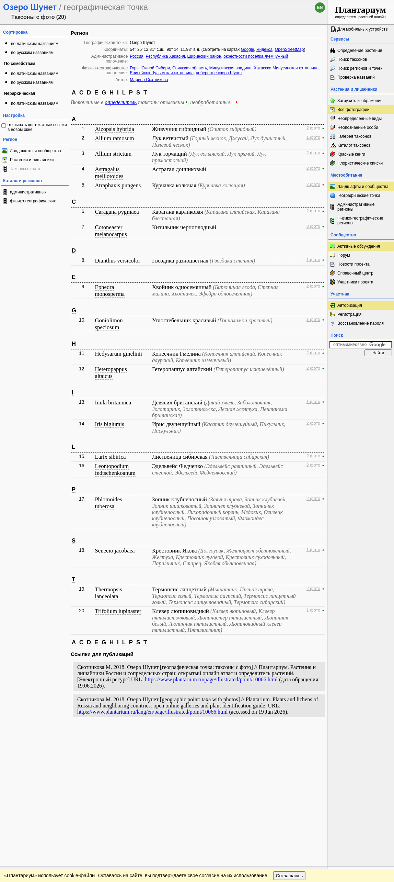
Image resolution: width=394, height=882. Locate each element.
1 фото (313, 137)
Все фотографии (353, 109)
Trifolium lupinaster (118, 611)
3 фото (313, 226)
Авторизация (349, 305)
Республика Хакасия (165, 56)
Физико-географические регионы (360, 220)
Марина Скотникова (149, 79)
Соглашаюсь (289, 748)
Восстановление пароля (360, 323)
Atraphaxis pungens (118, 185)
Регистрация (349, 314)
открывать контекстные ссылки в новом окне (37, 127)
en (320, 7)
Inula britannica (113, 402)
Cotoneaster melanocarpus (111, 230)
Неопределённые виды (359, 118)
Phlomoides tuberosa (108, 503)
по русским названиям (32, 52)
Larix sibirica (110, 457)
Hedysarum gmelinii (118, 353)
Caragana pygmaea (117, 212)
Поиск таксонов (352, 59)
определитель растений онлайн (360, 12)
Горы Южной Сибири (150, 68)
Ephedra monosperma (110, 290)
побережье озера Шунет (219, 72)
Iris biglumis (109, 424)
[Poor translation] (25, 785)
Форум (343, 255)
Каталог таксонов (354, 145)
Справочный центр (355, 273)
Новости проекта (353, 264)
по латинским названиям (34, 43)
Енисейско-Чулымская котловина (162, 72)
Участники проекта (355, 282)
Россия (136, 56)
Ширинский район (204, 56)
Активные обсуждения (358, 246)
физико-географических (33, 201)
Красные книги (351, 154)
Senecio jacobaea (115, 550)
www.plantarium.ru (361, 734)
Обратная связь (52, 735)
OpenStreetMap (289, 49)
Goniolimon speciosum (109, 324)
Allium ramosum (114, 138)
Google (247, 49)
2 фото (313, 128)
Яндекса (264, 49)
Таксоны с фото (25, 168)
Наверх (316, 735)
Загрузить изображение (360, 100)
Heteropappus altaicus (111, 372)
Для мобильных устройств (362, 29)
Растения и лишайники (32, 159)
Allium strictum (113, 153)
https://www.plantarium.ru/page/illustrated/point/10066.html (211, 679)
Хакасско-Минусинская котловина (286, 68)
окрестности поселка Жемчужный (255, 56)
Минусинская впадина (230, 68)
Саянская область (189, 68)
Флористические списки (360, 163)
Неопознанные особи (357, 127)
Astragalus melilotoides (109, 172)
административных (28, 192)
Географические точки (358, 195)
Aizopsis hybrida (114, 129)
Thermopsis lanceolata (108, 593)
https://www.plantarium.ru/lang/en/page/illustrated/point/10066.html (152, 712)
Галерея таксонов (354, 136)
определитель (121, 102)
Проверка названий (356, 77)
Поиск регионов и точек (359, 68)
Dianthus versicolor (117, 260)
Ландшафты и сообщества (35, 150)
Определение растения (359, 50)
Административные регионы (355, 207)
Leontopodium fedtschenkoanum (115, 469)
